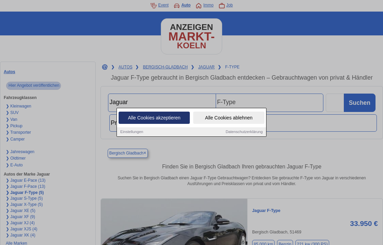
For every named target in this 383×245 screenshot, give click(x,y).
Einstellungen (131, 132)
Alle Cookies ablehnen (228, 118)
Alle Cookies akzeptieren (154, 118)
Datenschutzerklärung (244, 132)
